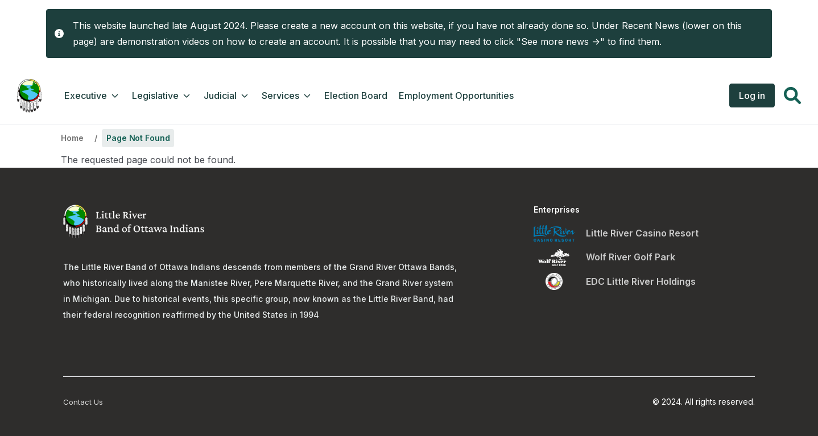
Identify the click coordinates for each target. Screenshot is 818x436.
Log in (752, 95)
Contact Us (83, 401)
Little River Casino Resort (642, 233)
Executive (92, 95)
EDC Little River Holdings (641, 281)
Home (72, 138)
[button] (792, 97)
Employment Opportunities (456, 95)
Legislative (162, 95)
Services (287, 95)
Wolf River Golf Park (630, 257)
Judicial (227, 95)
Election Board (355, 95)
